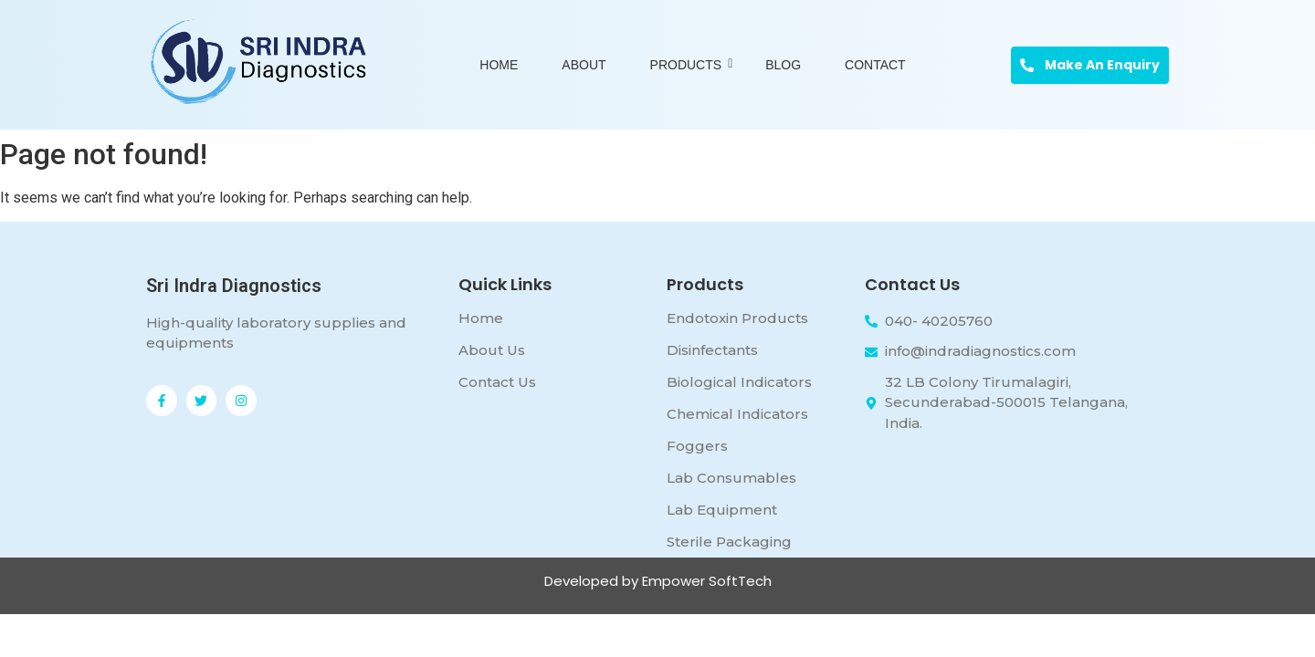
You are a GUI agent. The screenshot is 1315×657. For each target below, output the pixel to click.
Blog (783, 64)
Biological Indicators (739, 382)
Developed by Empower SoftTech (658, 580)
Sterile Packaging (729, 541)
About (583, 64)
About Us (491, 350)
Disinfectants (712, 350)
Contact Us (497, 382)
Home (498, 64)
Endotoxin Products (737, 318)
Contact (875, 64)
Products (689, 64)
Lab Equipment (722, 509)
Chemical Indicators (737, 413)
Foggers (697, 445)
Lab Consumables (731, 477)
